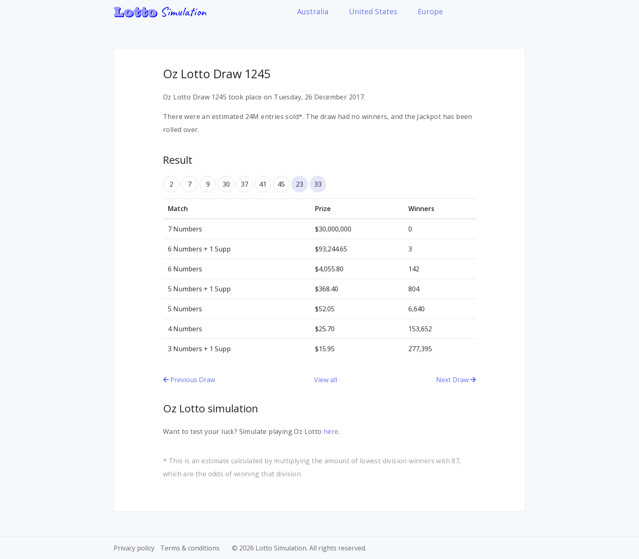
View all (325, 379)
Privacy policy (134, 548)
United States (373, 11)
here (331, 431)
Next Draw (456, 379)
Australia (312, 11)
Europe (430, 11)
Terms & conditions (190, 548)
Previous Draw (189, 379)
